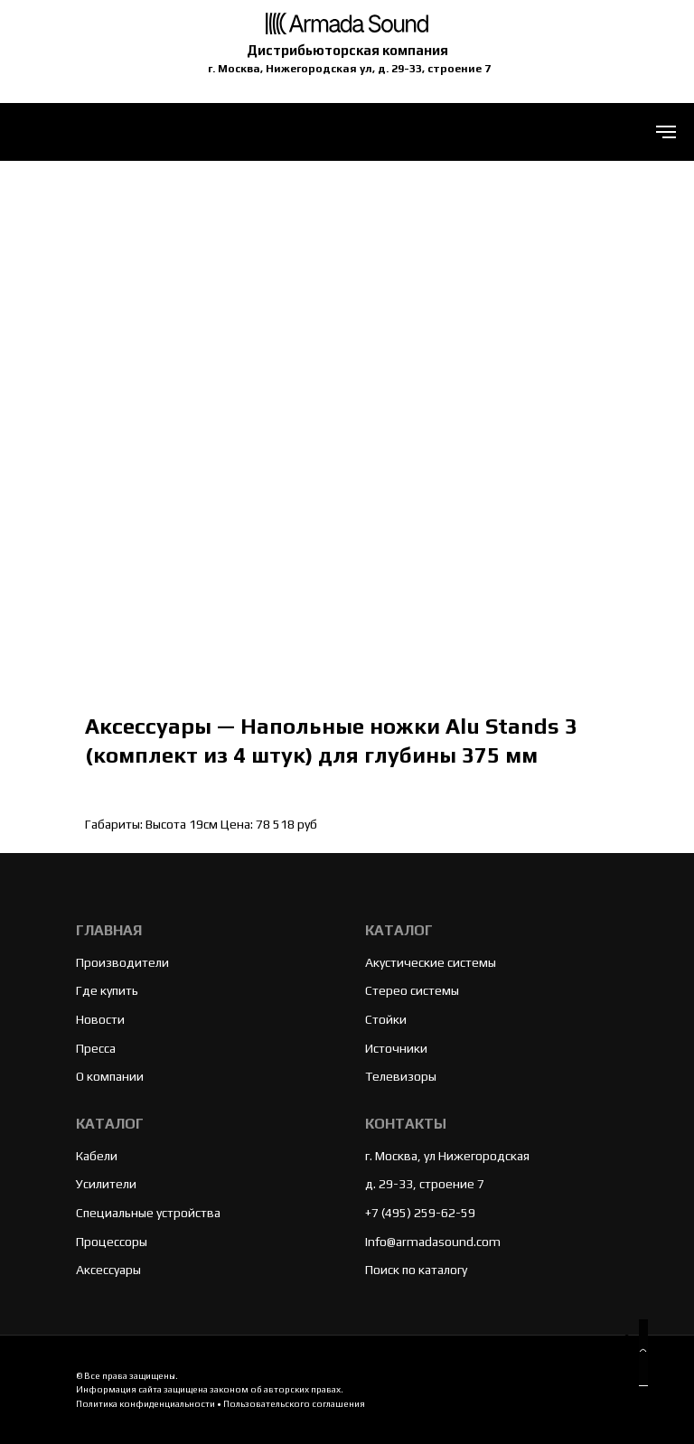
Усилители (106, 1184)
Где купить (107, 990)
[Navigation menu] (666, 132)
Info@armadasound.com (433, 1241)
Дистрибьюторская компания (347, 50)
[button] (643, 1352)
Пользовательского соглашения (294, 1404)
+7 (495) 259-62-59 (420, 1212)
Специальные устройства (148, 1212)
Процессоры (111, 1241)
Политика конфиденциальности (145, 1404)
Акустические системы (430, 962)
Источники (396, 1048)
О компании (110, 1076)
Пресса (96, 1048)
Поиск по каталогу (416, 1269)
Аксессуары (108, 1269)
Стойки (386, 1019)
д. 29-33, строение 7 (424, 1184)
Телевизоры (400, 1076)
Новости (100, 1019)
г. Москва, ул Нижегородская (447, 1156)
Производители (122, 962)
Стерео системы (412, 990)
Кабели (96, 1156)
